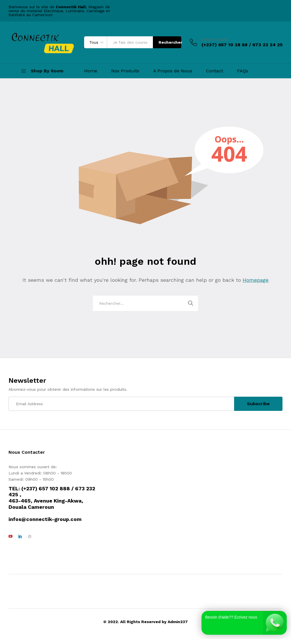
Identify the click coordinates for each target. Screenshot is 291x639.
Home (90, 71)
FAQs (242, 71)
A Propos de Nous (172, 71)
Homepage (256, 280)
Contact (214, 71)
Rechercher (170, 42)
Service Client (214, 39)
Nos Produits (125, 71)
